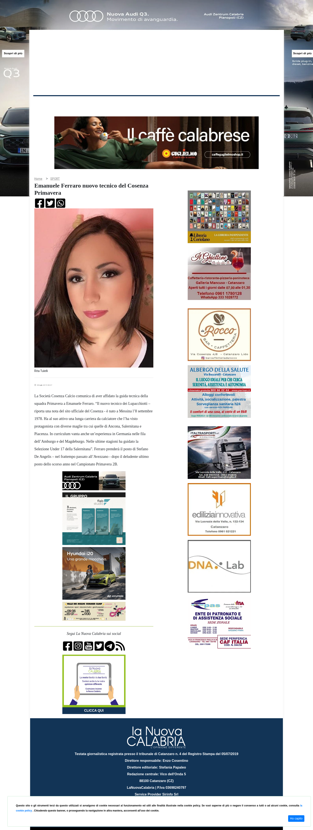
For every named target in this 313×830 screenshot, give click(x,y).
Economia (141, 103)
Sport (157, 103)
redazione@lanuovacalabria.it (165, 794)
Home (43, 102)
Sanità (108, 103)
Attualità (123, 103)
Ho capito (296, 818)
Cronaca (77, 103)
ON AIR (263, 103)
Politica (93, 103)
